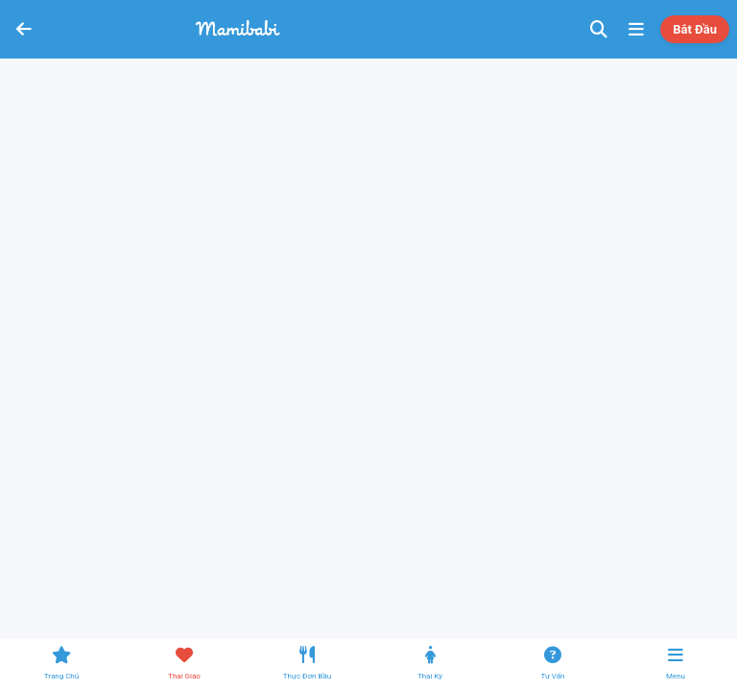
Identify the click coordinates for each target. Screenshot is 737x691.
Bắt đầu (695, 29)
